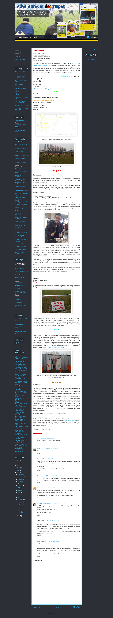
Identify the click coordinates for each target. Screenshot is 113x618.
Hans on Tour (18, 399)
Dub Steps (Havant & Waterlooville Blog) (20, 375)
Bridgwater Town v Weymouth (20, 198)
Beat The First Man (20, 364)
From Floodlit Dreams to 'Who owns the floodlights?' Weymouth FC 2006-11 (21, 181)
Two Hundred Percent (21, 444)
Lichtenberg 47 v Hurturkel (21, 52)
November (21, 477)
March (20, 497)
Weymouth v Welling (20, 246)
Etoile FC (17, 280)
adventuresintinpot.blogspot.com (44, 89)
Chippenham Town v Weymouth (20, 226)
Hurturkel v (19, 55)
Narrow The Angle (20, 415)
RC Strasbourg (19, 302)
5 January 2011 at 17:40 (59, 503)
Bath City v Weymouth (21, 249)
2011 (18, 472)
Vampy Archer (41, 476)
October (20, 479)
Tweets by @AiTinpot (90, 49)
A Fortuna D (18, 124)
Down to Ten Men (19, 373)
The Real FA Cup (19, 440)
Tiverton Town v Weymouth (19, 213)
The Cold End (18, 438)
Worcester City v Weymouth (19, 253)
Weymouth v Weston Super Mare (20, 240)
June (19, 490)
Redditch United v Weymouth (19, 152)
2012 (18, 470)
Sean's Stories (19, 430)
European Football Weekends (20, 379)
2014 (18, 465)
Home (57, 607)
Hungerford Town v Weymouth (20, 167)
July (19, 488)
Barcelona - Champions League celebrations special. (21, 292)
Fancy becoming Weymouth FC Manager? (21, 236)
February (20, 499)
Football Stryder (19, 388)
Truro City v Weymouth (21, 202)
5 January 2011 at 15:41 (48, 459)
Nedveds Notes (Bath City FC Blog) (20, 417)
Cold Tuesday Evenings (21, 368)
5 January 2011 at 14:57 (51, 448)
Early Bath (17, 377)
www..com (91, 59)
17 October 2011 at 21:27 (52, 520)
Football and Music (20, 387)
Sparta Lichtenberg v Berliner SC (20, 60)
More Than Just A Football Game (19, 410)
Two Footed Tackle (20, 443)
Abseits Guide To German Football (19, 362)
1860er (17, 356)
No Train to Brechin (20, 419)
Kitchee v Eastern (19, 49)
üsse (21, 76)
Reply (39, 443)
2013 (18, 467)
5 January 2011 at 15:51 (52, 476)
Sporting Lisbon (19, 299)
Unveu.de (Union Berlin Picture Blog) (21, 446)
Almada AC (18, 288)
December (21, 474)
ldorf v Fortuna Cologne (20, 76)
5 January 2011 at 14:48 (47, 438)
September (21, 481)
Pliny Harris (40, 448)
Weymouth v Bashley (20, 148)
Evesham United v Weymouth (20, 159)
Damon (39, 459)
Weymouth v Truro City (21, 232)
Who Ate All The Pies (20, 451)
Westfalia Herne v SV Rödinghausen (20, 85)
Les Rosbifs (18, 405)
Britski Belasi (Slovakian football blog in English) (21, 366)
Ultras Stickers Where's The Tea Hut (20, 449)
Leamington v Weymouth (21, 190)
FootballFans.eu (19, 385)
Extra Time (18, 384)
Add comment (38, 560)
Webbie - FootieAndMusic (44, 503)
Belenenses (18, 296)
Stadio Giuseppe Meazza (21, 271)
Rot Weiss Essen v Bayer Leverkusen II (20, 102)
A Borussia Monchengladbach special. (20, 130)
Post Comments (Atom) (60, 613)
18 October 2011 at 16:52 (52, 541)
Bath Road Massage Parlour (56, 347)
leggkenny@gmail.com (71, 420)
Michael (39, 488)
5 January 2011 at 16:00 (48, 488)
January (20, 502)
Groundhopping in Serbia (21, 398)
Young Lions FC (19, 274)
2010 (18, 516)
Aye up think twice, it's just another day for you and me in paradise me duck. (21, 325)
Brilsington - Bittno (20, 511)
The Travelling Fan (20, 441)
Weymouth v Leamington (21, 230)
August (20, 485)
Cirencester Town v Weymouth (20, 187)
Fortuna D (17, 76)
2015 (18, 463)
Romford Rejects (19, 429)
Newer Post (37, 607)
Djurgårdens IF (19, 285)
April (19, 495)
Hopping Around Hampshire (19, 401)
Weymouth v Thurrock (21, 244)
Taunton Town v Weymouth (19, 176)
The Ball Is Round (19, 437)
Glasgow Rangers (19, 268)
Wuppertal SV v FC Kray (21, 105)
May (19, 492)
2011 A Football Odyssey (21, 357)
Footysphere (18, 389)
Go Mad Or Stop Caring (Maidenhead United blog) (21, 392)
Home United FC (19, 277)
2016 (18, 460)
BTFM (39, 438)
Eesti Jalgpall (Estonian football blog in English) (21, 382)
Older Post (76, 607)
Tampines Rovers (19, 282)
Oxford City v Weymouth (21, 155)
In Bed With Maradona (21, 403)
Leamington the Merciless (21, 506)
